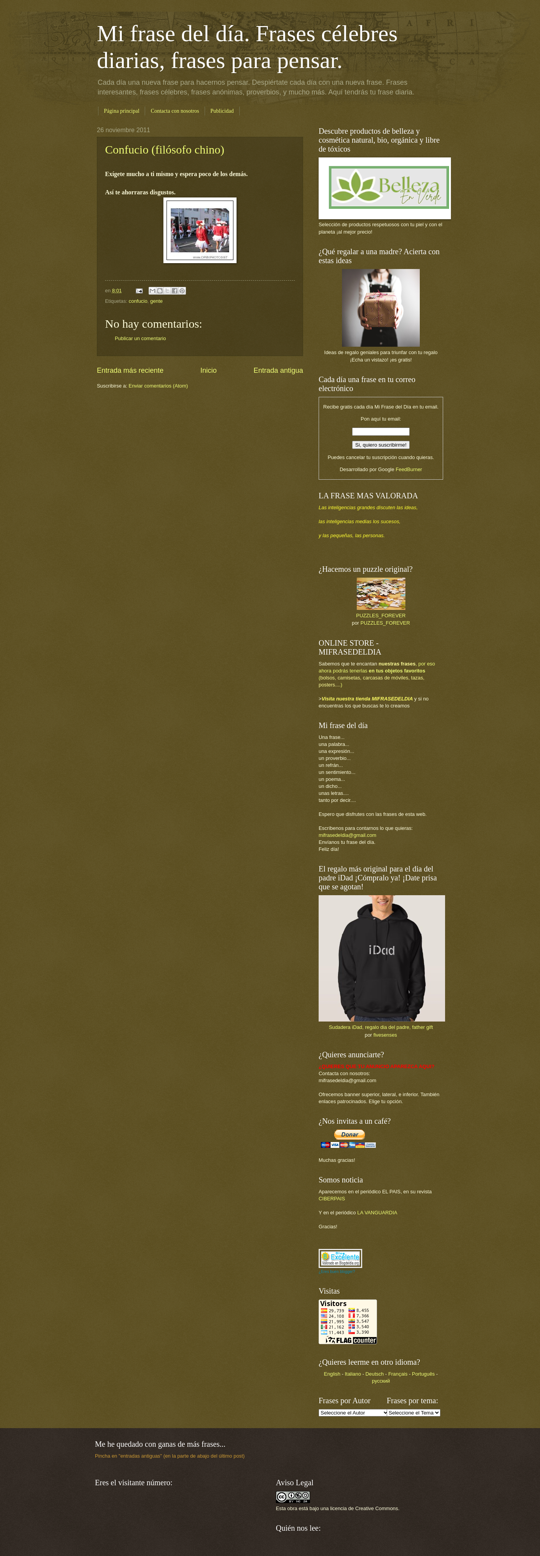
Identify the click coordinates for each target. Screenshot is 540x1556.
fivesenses (385, 1035)
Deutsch (374, 1374)
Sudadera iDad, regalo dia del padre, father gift (381, 1027)
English (332, 1374)
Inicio (208, 370)
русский (381, 1381)
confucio (138, 301)
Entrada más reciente (130, 370)
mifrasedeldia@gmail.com (347, 835)
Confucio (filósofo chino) (164, 149)
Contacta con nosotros (175, 111)
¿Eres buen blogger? (337, 1272)
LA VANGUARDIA (377, 1212)
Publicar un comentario (140, 338)
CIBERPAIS (332, 1198)
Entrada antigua (278, 370)
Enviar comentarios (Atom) (158, 386)
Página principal (121, 111)
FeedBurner (409, 469)
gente (156, 301)
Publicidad (222, 111)
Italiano (353, 1374)
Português (423, 1374)
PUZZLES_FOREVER (380, 615)
